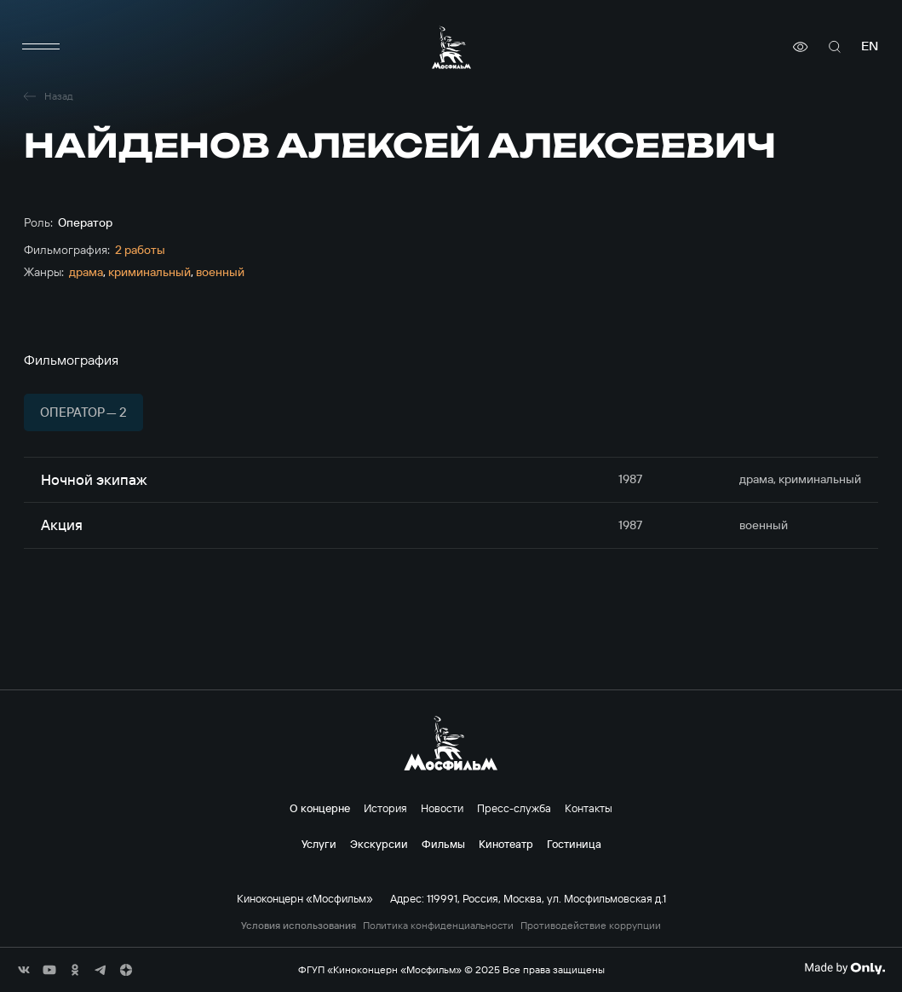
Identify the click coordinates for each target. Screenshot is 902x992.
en (869, 46)
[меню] (41, 47)
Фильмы (443, 844)
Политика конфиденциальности (438, 925)
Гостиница (574, 844)
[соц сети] (24, 970)
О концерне (320, 808)
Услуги (319, 844)
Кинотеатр (506, 844)
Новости (442, 808)
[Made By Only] (844, 968)
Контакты (588, 808)
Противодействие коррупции (590, 925)
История (385, 808)
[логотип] (451, 47)
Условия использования (298, 925)
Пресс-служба (514, 808)
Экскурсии (379, 844)
